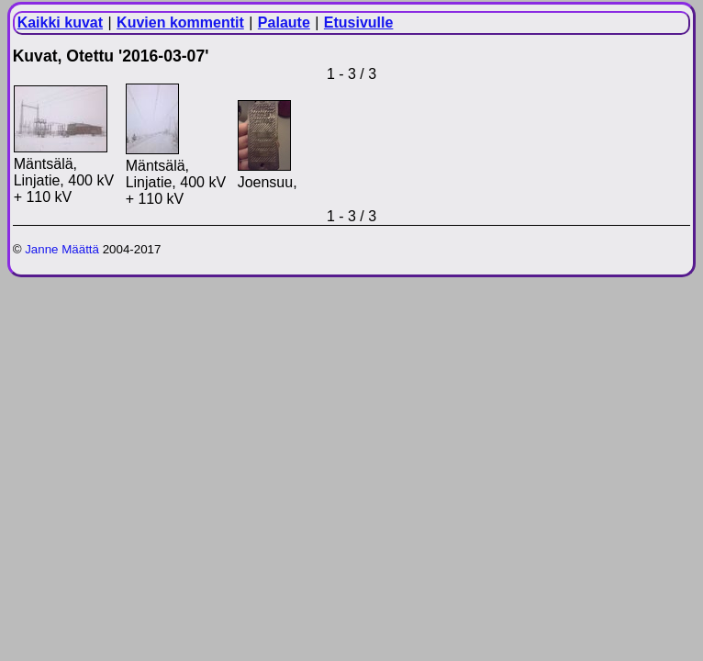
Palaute (284, 22)
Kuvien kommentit (180, 22)
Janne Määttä (62, 249)
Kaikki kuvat (60, 22)
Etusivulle (359, 22)
